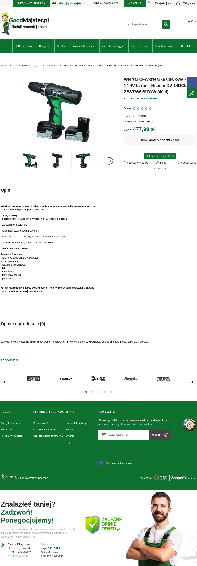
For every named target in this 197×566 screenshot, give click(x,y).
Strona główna (9, 65)
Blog (68, 442)
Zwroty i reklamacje (10, 423)
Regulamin (6, 429)
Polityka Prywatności (11, 436)
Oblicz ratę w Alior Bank (160, 156)
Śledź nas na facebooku (115, 463)
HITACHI (142, 116)
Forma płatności (41, 423)
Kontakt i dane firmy (76, 423)
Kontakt (70, 429)
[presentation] (6, 382)
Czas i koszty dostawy (44, 429)
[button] (86, 392)
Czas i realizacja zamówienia (48, 436)
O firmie (70, 436)
